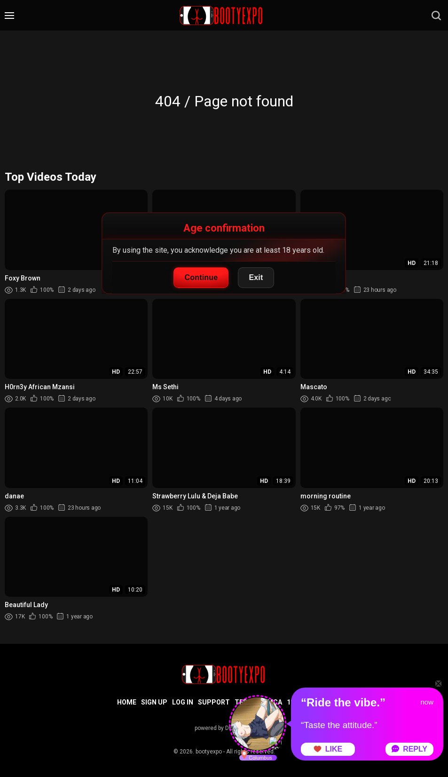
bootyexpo (209, 751)
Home (126, 702)
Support (214, 702)
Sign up (154, 702)
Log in (182, 702)
